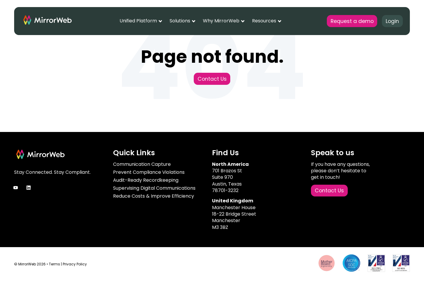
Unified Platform (138, 20)
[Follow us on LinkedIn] (28, 187)
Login (392, 21)
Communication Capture (142, 164)
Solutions (180, 20)
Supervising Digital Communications (154, 188)
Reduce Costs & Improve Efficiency (153, 196)
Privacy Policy (75, 264)
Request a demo (352, 21)
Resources (264, 20)
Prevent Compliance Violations (149, 172)
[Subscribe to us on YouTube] (15, 187)
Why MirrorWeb (221, 20)
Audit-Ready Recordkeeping (145, 180)
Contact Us (212, 78)
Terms (54, 264)
